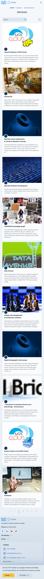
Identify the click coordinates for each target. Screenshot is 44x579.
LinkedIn (7, 531)
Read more (22, 44)
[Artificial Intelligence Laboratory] (5, 182)
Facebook (2, 531)
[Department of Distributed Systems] (5, 223)
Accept (8, 575)
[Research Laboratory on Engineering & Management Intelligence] (5, 312)
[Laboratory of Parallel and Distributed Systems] (5, 49)
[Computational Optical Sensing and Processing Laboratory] (5, 357)
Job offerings (5, 535)
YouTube (11, 531)
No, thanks (24, 575)
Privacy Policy (11, 570)
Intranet (3, 539)
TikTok (16, 531)
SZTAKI (12, 7)
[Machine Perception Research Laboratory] (5, 93)
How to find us (7, 561)
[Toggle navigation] (41, 2)
